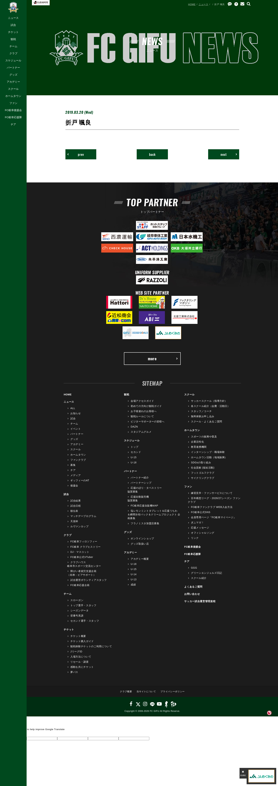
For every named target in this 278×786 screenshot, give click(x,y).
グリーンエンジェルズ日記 (206, 572)
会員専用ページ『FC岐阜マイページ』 (213, 517)
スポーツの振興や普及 (204, 436)
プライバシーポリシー (172, 691)
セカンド (136, 452)
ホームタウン (13, 95)
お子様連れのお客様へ (144, 411)
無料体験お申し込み (202, 416)
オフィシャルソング (202, 532)
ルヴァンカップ (79, 526)
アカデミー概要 (140, 558)
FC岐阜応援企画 (80, 585)
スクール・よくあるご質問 (206, 421)
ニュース (13, 17)
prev (75, 154)
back (152, 154)
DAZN (134, 426)
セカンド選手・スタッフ (84, 620)
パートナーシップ (141, 482)
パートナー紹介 (140, 477)
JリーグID (76, 651)
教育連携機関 (199, 446)
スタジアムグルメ (141, 431)
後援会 (74, 485)
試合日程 (75, 505)
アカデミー (13, 81)
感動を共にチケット (82, 667)
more (163, 358)
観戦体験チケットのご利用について (91, 646)
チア (13, 124)
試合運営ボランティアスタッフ (88, 580)
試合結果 (75, 500)
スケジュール (13, 60)
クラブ (13, 53)
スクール (13, 88)
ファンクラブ (78, 459)
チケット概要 (78, 636)
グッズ (13, 74)
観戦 (13, 39)
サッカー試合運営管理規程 (199, 601)
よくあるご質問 (193, 586)
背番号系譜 (76, 615)
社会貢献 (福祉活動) (202, 467)
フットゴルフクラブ (202, 472)
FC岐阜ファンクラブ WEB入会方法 (211, 507)
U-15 (134, 457)
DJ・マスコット (79, 552)
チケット (13, 32)
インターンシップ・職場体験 (208, 452)
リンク (195, 537)
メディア (75, 475)
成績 (133, 584)
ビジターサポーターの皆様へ (147, 421)
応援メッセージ (200, 527)
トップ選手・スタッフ (83, 605)
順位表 (74, 511)
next (229, 154)
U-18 (134, 462)
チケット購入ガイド (82, 641)
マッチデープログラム (83, 516)
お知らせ (75, 413)
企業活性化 (197, 441)
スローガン (76, 600)
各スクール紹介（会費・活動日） (210, 406)
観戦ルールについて (142, 416)
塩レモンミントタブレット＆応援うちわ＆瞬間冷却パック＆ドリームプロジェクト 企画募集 (153, 514)
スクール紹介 (199, 578)
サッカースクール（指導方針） (209, 400)
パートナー (13, 67)
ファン (13, 103)
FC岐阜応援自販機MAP (144, 505)
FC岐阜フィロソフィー (83, 541)
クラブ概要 (126, 691)
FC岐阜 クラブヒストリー (85, 546)
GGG (194, 567)
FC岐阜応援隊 (13, 117)
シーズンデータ (79, 610)
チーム (13, 46)
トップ (134, 446)
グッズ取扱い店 (140, 543)
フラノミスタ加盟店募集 (145, 523)
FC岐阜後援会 (13, 110)
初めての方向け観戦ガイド (146, 406)
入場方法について (80, 656)
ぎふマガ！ (197, 522)
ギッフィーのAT (79, 480)
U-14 (134, 574)
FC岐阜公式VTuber (81, 557)
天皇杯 (74, 521)
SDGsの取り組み (201, 462)
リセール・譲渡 (79, 661)
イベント (75, 428)
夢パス (74, 672)
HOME (192, 4)
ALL (72, 408)
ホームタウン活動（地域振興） (209, 457)
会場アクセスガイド (142, 400)
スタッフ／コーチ (201, 411)
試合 (13, 24)
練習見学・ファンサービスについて (211, 493)
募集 (73, 465)
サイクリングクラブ (202, 477)
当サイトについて (146, 691)
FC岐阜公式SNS (200, 512)
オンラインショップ (142, 538)
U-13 (134, 579)
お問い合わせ (192, 594)
